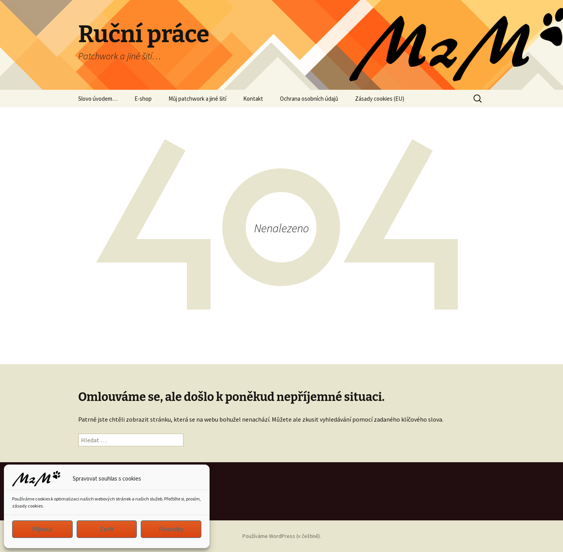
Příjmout (42, 529)
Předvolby (171, 529)
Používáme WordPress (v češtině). (281, 536)
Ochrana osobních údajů (309, 98)
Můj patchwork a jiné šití (197, 98)
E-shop (143, 98)
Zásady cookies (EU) (379, 98)
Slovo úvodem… (98, 98)
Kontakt (253, 98)
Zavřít (107, 529)
